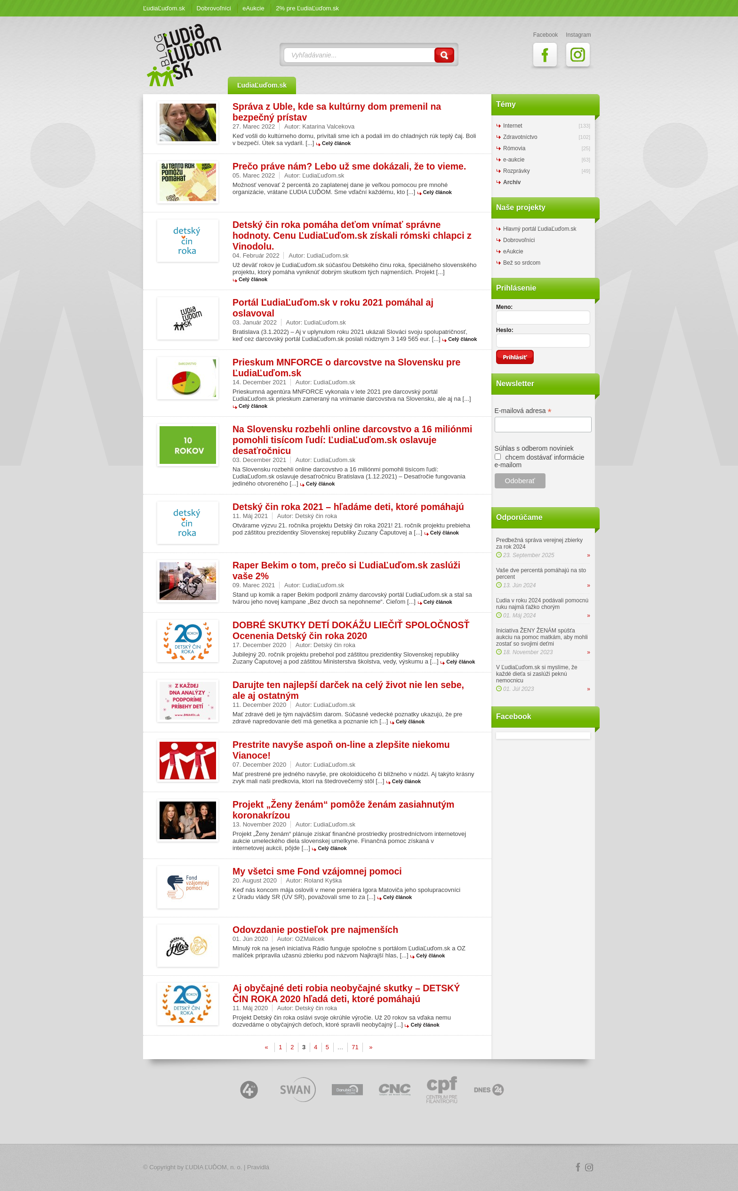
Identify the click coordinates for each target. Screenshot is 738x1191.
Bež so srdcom (521, 262)
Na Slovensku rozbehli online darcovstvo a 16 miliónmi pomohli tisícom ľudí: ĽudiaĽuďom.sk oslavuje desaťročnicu (352, 440)
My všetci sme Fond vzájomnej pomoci (317, 871)
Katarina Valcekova (328, 126)
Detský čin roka (316, 515)
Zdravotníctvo (520, 137)
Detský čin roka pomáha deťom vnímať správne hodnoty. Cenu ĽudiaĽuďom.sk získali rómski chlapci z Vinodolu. (352, 235)
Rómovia (514, 148)
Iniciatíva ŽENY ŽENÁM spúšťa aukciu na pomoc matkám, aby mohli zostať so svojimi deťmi (542, 637)
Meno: (504, 307)
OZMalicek (309, 938)
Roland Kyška (323, 880)
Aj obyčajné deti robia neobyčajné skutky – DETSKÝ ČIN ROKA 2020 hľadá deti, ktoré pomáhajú (346, 993)
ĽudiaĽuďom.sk (164, 8)
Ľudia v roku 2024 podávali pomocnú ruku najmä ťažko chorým (542, 603)
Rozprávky (516, 171)
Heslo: (504, 330)
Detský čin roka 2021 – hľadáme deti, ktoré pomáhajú (348, 507)
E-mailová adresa (523, 410)
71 (355, 1047)
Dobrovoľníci (214, 8)
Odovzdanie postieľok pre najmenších (315, 929)
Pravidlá (258, 1167)
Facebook (578, 1167)
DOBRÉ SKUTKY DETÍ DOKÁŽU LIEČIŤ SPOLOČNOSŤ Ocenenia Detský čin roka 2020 (351, 630)
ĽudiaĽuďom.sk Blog (184, 55)
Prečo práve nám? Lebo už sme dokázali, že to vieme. (349, 166)
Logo (369, 1168)
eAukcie (253, 8)
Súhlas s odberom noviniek (534, 448)
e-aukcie (513, 159)
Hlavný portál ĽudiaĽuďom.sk (539, 229)
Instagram (589, 1167)
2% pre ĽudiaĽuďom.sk (307, 8)
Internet (512, 125)
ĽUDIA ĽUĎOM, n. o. (213, 1167)
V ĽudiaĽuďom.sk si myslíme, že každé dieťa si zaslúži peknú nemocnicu (537, 674)
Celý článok (336, 143)
